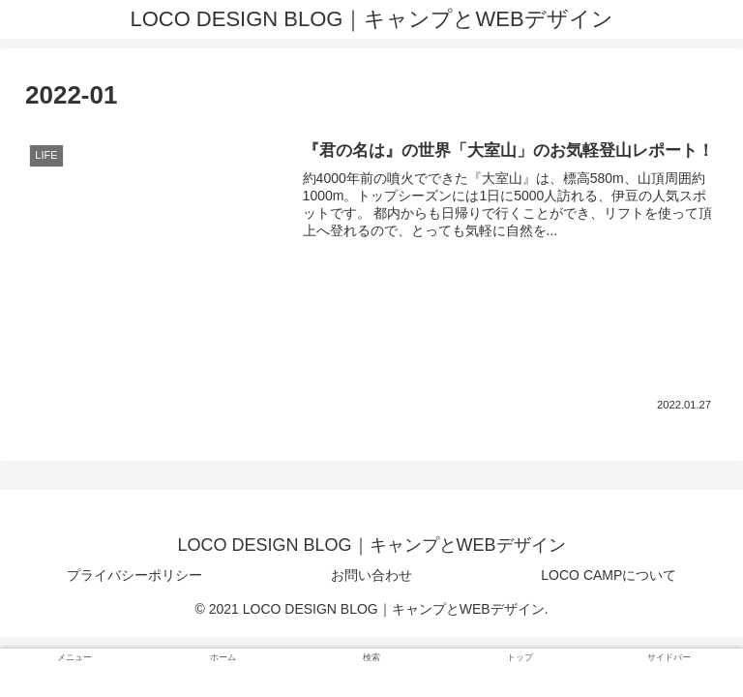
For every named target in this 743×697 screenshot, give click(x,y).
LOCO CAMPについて (608, 575)
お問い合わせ (371, 575)
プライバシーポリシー (134, 575)
